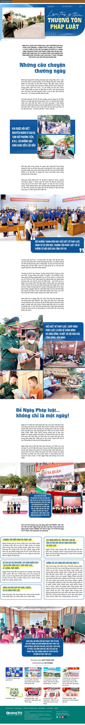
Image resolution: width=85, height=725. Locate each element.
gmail (56, 708)
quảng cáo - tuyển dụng (14, 708)
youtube (50, 708)
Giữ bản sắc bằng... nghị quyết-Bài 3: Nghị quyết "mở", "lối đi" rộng (33, 700)
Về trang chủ (5, 1)
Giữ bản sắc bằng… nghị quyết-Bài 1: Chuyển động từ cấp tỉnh (70, 700)
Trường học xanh (10, 698)
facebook (41, 708)
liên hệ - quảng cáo (30, 708)
